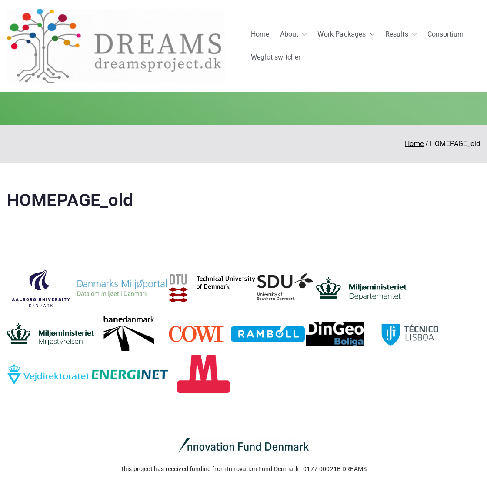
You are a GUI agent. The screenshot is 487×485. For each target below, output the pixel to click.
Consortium (445, 34)
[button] (302, 34)
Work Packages (345, 34)
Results (401, 34)
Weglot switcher (275, 57)
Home (260, 34)
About (293, 34)
